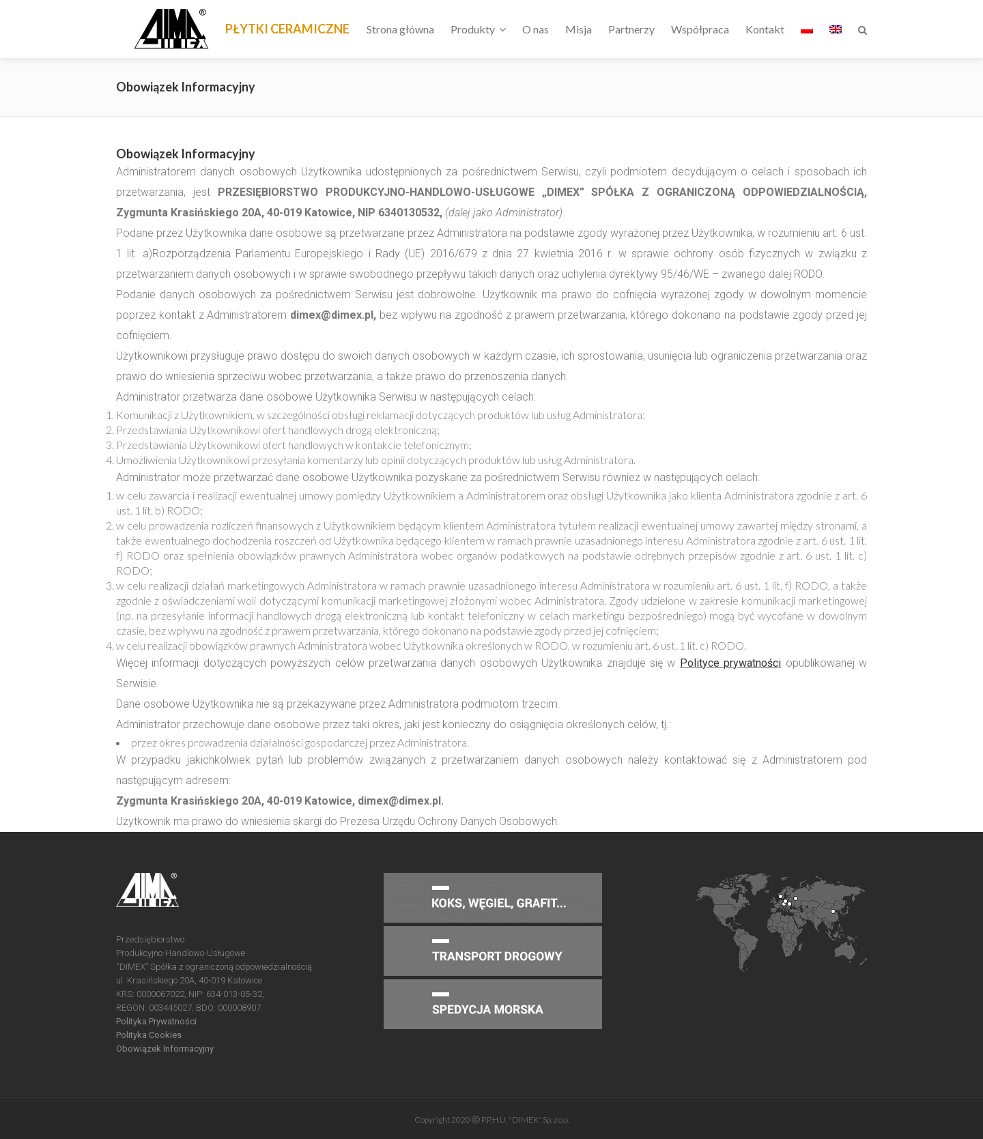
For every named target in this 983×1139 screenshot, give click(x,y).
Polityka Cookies (149, 1035)
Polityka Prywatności (156, 1021)
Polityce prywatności (730, 663)
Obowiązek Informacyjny (165, 1048)
